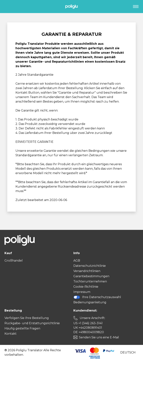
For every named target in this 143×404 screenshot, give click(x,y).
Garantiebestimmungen (91, 276)
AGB (76, 260)
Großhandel (13, 260)
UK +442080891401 (87, 327)
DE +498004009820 (88, 332)
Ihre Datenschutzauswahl (97, 297)
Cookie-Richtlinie (85, 286)
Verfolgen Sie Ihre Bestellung (26, 318)
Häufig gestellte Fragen (22, 328)
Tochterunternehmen (90, 281)
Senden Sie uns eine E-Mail (99, 337)
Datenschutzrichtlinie (89, 266)
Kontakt (10, 333)
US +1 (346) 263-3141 (88, 323)
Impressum (81, 292)
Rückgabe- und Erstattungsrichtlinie (32, 323)
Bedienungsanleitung (89, 302)
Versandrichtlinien (86, 271)
